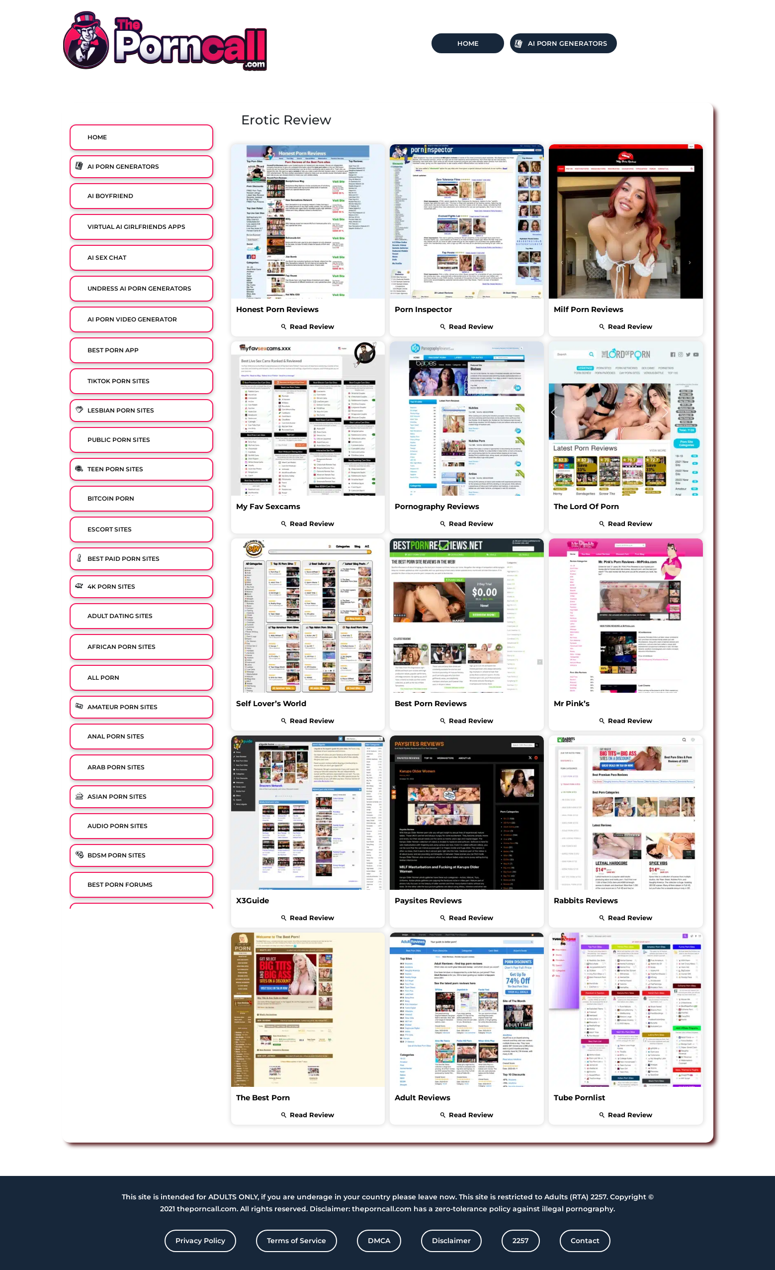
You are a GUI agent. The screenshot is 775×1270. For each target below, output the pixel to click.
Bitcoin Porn (110, 498)
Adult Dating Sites (120, 616)
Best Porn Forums (120, 884)
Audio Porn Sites (117, 826)
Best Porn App (113, 350)
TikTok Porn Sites (118, 381)
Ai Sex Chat (106, 257)
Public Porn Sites (118, 439)
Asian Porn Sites (117, 796)
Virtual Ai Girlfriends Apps (136, 226)
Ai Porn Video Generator (132, 319)
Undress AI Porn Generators (139, 288)
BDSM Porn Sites (116, 855)
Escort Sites (109, 529)
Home (468, 43)
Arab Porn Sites (116, 767)
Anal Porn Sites (115, 736)
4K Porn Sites (111, 586)
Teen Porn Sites (115, 469)
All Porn (103, 677)
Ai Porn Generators (567, 43)
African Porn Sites (121, 646)
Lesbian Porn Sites (120, 410)
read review (307, 326)
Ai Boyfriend (110, 196)
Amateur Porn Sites (122, 707)
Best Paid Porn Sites (123, 558)
